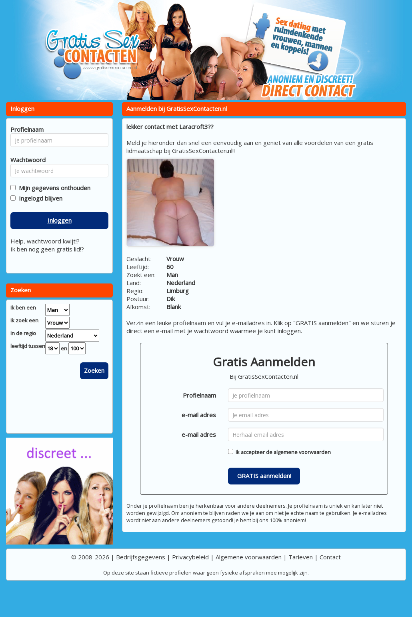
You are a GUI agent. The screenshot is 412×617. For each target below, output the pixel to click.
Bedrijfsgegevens (140, 557)
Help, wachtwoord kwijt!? (45, 241)
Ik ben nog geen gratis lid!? (47, 249)
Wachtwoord (25, 160)
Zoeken (94, 370)
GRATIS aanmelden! (264, 476)
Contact (330, 557)
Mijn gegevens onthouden (53, 188)
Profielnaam (199, 395)
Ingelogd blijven (39, 198)
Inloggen (60, 220)
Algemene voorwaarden (249, 557)
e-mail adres (199, 415)
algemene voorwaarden (302, 452)
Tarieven (300, 557)
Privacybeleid (190, 557)
